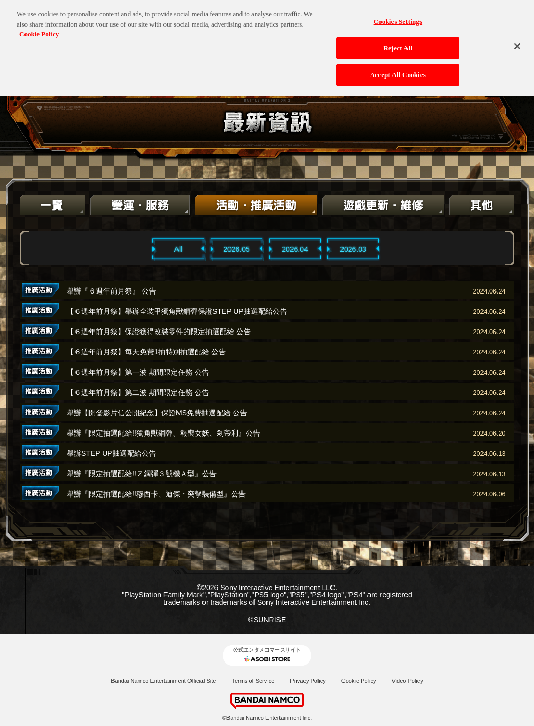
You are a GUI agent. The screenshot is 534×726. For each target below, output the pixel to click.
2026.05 (236, 249)
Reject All (397, 44)
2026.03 (353, 249)
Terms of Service (253, 681)
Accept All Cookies (398, 71)
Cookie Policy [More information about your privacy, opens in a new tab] (39, 30)
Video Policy (407, 681)
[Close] (517, 42)
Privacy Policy (307, 681)
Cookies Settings (398, 18)
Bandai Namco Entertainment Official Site (163, 681)
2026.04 (295, 249)
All (178, 249)
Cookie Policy (358, 681)
